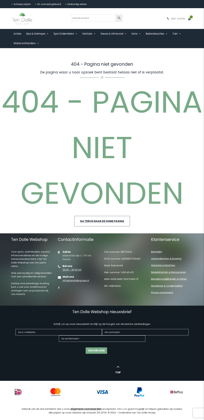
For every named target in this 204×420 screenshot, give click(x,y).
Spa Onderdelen (65, 34)
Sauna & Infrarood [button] (114, 34)
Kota (136, 34)
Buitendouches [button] (157, 34)
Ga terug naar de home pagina (102, 221)
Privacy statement (162, 292)
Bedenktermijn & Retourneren (168, 272)
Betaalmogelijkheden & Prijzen (169, 279)
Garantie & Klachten (163, 265)
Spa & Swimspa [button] (37, 34)
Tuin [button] (176, 34)
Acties (17, 34)
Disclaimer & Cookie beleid (166, 285)
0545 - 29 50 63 (72, 269)
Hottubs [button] (89, 34)
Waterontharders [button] (26, 43)
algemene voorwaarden (86, 409)
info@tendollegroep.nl (76, 280)
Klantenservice (165, 239)
